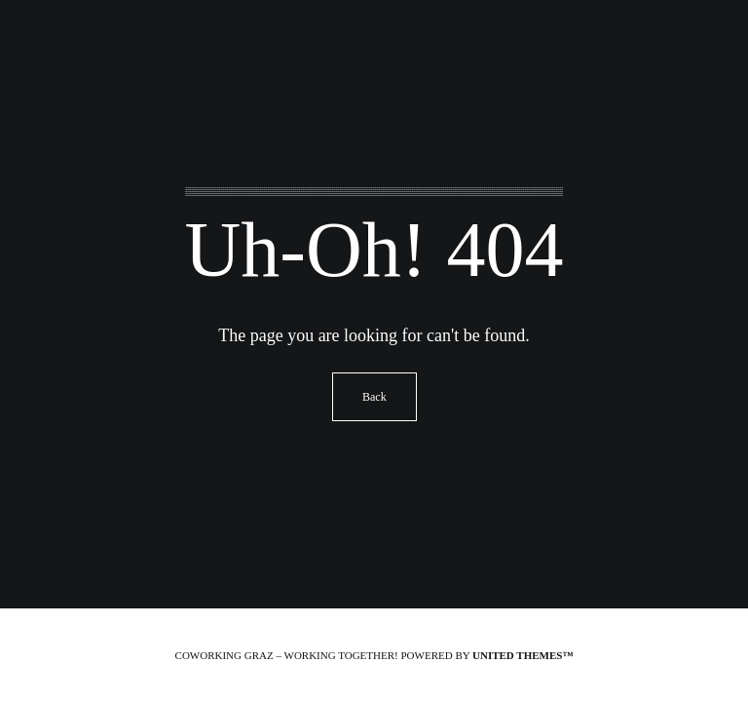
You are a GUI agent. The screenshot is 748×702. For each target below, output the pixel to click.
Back (374, 397)
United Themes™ (522, 655)
